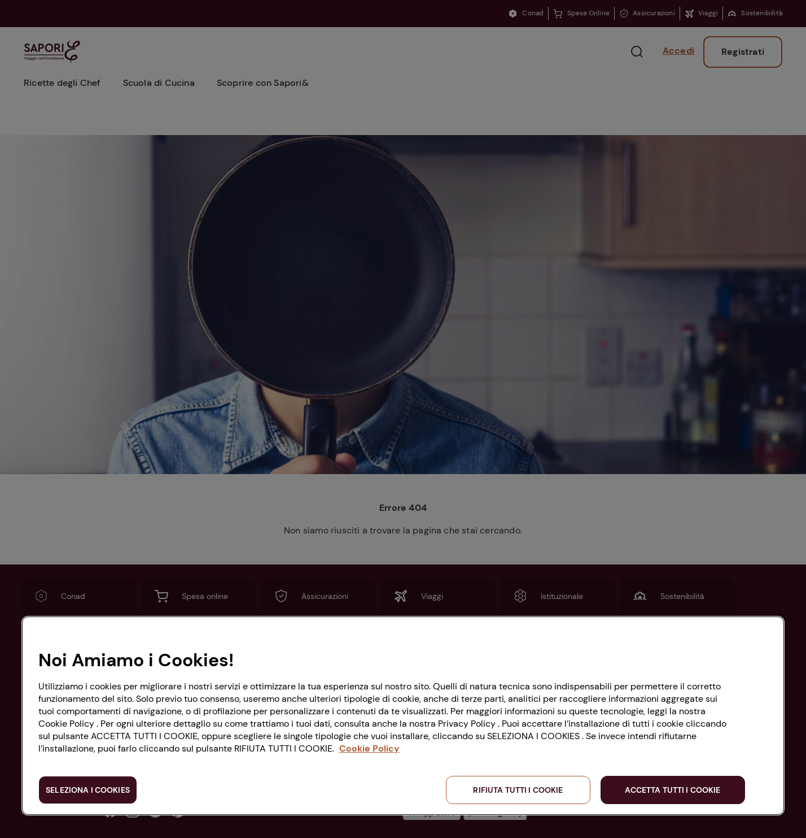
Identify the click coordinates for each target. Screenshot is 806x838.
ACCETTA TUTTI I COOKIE (672, 790)
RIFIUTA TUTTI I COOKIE (518, 790)
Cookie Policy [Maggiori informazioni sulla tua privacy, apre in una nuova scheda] (369, 748)
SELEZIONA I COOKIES (88, 790)
